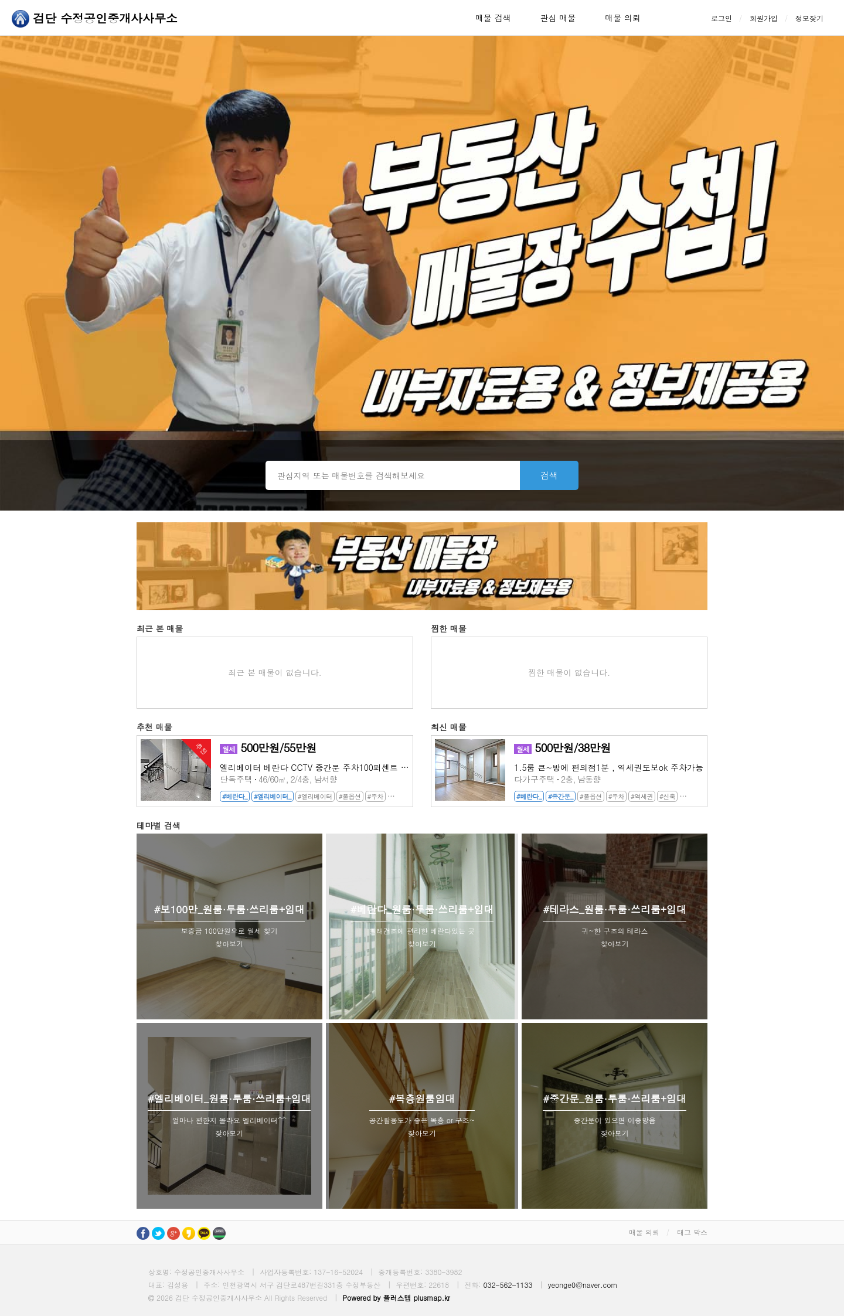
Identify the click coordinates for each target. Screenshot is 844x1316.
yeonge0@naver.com (583, 1285)
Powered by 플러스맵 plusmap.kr (396, 1298)
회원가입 (764, 18)
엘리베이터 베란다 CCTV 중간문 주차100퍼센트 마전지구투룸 (314, 767)
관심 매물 (558, 17)
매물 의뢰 (623, 17)
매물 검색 (493, 17)
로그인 (721, 18)
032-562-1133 (507, 1285)
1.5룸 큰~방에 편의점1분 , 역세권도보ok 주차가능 (608, 767)
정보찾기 (809, 18)
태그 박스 (692, 1232)
